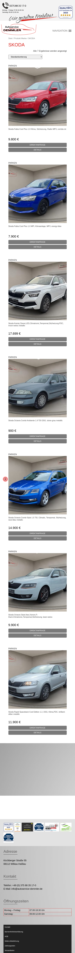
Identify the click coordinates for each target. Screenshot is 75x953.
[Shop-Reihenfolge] (25, 57)
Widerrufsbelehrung (12, 941)
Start (10, 38)
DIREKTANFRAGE (37, 145)
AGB (6, 936)
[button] (59, 31)
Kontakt (7, 927)
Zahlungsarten (10, 946)
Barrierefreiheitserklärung (14, 932)
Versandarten (9, 950)
